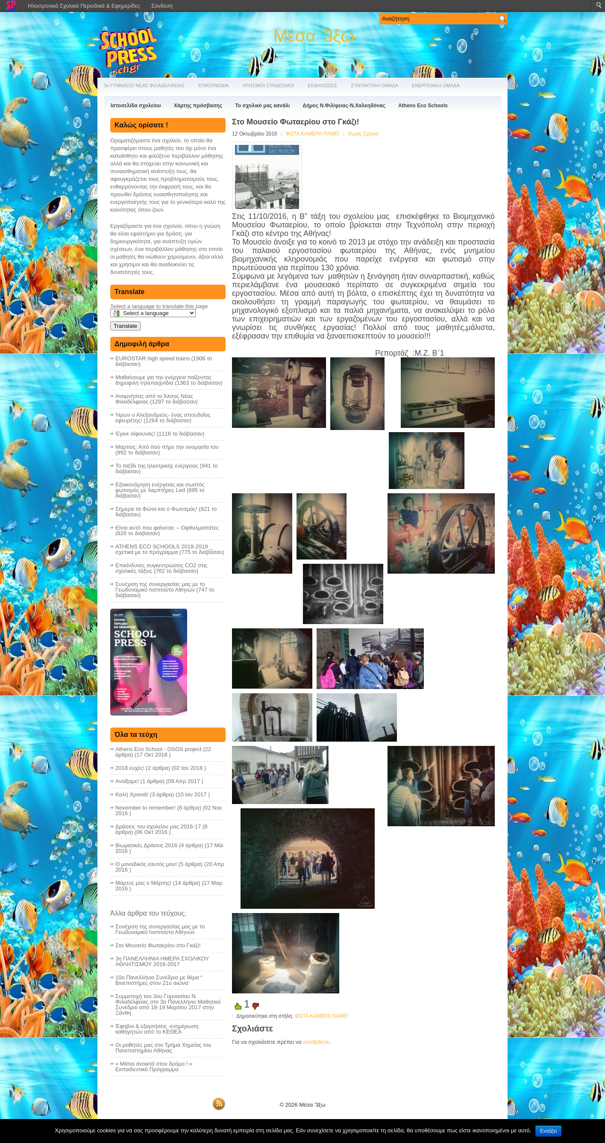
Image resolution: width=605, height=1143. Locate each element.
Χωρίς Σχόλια (363, 134)
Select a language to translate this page (159, 306)
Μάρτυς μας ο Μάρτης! (143, 883)
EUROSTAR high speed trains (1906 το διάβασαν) (163, 361)
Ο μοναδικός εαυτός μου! (146, 864)
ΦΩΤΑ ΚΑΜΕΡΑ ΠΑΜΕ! (312, 134)
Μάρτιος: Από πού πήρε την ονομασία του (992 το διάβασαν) (167, 450)
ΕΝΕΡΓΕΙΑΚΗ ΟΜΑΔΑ (436, 85)
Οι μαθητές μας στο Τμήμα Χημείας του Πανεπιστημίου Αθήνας (163, 1048)
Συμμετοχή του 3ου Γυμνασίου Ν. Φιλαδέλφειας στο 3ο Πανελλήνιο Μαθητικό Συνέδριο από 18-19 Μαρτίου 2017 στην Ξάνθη (168, 1004)
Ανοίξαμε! (127, 781)
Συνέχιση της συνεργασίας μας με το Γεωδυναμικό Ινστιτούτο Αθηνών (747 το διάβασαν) (164, 589)
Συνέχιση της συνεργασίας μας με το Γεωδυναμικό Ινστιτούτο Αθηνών (160, 929)
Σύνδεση (162, 6)
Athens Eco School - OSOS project (158, 749)
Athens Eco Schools (423, 106)
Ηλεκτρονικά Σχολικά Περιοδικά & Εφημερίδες (84, 6)
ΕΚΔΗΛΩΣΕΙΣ (323, 85)
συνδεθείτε (316, 1042)
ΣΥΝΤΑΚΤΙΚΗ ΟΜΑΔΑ (375, 85)
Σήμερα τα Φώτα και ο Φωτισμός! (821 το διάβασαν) (166, 512)
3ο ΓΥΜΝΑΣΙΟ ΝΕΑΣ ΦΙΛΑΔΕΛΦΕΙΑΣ (144, 85)
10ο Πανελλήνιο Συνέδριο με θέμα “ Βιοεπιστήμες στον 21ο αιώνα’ (159, 980)
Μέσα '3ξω (313, 36)
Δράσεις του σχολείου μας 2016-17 (158, 826)
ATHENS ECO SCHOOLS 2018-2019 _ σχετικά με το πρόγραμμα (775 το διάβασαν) (169, 549)
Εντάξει (548, 1131)
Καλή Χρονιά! (131, 794)
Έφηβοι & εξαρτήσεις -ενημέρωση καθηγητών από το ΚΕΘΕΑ (156, 1029)
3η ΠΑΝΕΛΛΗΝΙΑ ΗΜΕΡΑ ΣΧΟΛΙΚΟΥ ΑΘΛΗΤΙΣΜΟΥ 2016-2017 (162, 961)
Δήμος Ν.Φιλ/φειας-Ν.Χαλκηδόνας (343, 106)
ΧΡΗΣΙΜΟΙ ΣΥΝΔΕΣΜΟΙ (268, 85)
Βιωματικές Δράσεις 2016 (146, 845)
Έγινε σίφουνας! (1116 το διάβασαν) (159, 433)
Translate (125, 326)
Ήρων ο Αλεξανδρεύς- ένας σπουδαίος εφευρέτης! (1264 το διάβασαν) (163, 418)
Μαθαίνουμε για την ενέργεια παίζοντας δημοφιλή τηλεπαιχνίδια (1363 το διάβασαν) (169, 380)
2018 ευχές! (129, 768)
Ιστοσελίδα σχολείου (136, 106)
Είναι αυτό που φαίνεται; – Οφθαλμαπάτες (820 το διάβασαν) (167, 530)
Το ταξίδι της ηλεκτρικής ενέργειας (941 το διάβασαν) (166, 468)
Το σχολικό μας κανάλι (262, 106)
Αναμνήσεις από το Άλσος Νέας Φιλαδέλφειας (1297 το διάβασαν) (156, 399)
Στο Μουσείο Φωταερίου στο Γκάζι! (158, 945)
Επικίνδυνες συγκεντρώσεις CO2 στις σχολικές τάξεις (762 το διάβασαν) (161, 568)
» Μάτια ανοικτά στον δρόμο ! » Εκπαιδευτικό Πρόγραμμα (153, 1066)
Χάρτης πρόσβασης (198, 106)
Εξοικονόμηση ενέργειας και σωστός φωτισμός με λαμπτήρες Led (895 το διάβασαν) (160, 490)
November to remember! (145, 807)
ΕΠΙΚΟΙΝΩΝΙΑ (213, 85)
